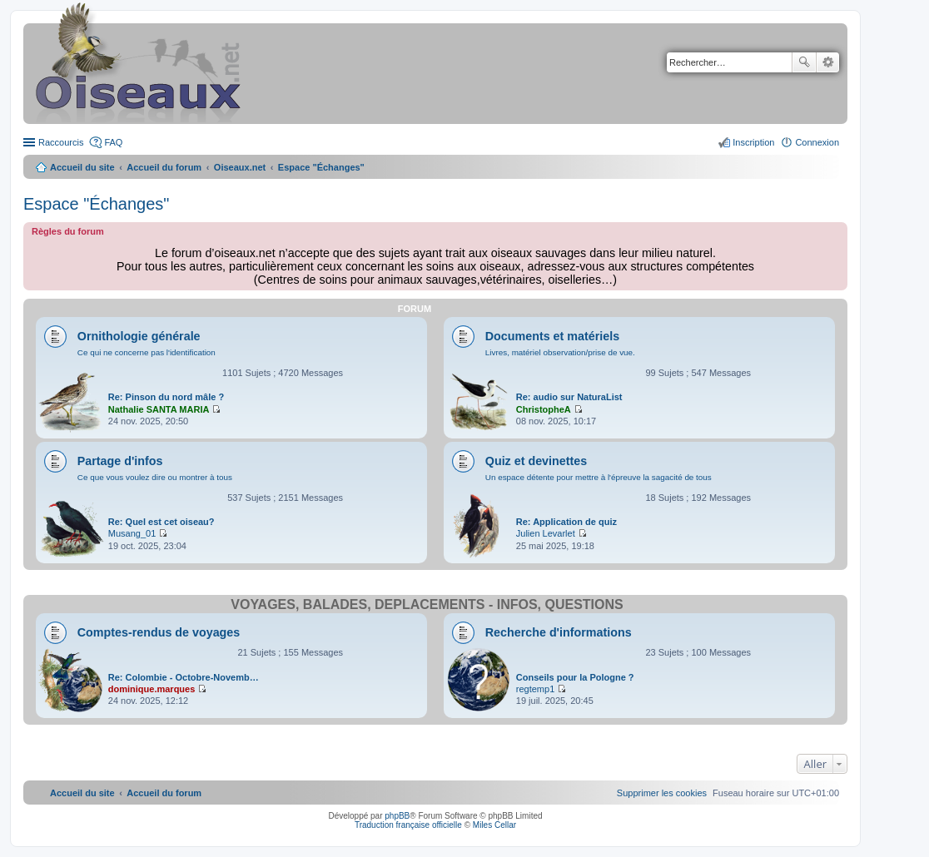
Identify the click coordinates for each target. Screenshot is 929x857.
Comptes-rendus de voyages (158, 632)
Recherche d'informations (558, 632)
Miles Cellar (494, 825)
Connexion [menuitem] (817, 142)
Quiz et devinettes (536, 461)
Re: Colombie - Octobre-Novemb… (183, 677)
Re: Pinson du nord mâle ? (166, 397)
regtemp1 (535, 689)
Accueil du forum (164, 167)
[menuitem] (662, 793)
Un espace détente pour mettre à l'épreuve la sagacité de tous (598, 477)
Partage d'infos (120, 461)
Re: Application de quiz (566, 522)
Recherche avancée (828, 62)
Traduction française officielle (408, 825)
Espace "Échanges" (96, 204)
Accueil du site (82, 167)
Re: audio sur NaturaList (569, 397)
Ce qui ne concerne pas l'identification (146, 352)
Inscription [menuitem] (753, 142)
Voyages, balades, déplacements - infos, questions (427, 604)
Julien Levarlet (545, 533)
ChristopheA (543, 409)
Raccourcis (60, 142)
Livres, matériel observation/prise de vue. (560, 352)
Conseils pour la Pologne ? (575, 677)
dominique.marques (152, 689)
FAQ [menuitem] (113, 142)
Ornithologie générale (139, 336)
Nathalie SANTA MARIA (159, 409)
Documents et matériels (552, 336)
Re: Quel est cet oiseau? (161, 522)
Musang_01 (132, 533)
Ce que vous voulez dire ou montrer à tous (154, 477)
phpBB (397, 815)
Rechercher (804, 62)
